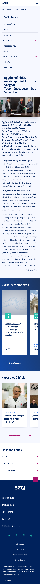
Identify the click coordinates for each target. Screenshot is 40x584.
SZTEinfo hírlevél (9, 46)
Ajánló (5, 30)
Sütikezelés (20, 544)
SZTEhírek (15, 10)
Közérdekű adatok (20, 560)
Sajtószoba (7, 35)
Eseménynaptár (15, 363)
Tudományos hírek (10, 68)
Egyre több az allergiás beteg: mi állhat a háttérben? (14, 418)
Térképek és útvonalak (11, 526)
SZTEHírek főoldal (9, 24)
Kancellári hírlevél (10, 57)
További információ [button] (11, 575)
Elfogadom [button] (8, 580)
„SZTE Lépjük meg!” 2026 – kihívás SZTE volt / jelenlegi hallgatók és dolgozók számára (14, 329)
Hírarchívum (7, 41)
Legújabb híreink (10, 412)
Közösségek (7, 62)
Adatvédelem (20, 549)
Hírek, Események (6, 10)
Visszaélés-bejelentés (20, 555)
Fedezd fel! (23, 10)
